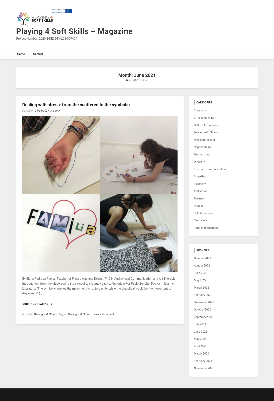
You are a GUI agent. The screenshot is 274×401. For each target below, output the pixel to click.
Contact (38, 54)
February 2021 (203, 361)
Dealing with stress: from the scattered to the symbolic (76, 104)
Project (198, 205)
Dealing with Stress (45, 314)
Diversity (199, 161)
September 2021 (204, 317)
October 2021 (202, 309)
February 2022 (203, 295)
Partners (199, 198)
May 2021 (200, 339)
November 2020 (204, 368)
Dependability (202, 147)
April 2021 (200, 346)
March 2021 (201, 353)
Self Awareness (203, 213)
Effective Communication (210, 169)
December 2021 (204, 302)
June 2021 (200, 331)
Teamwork (200, 220)
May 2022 (200, 280)
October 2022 (202, 258)
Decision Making (204, 140)
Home (21, 54)
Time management (206, 228)
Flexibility (200, 184)
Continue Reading (37, 304)
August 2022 (202, 265)
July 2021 (200, 324)
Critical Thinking (204, 117)
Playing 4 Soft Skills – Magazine (74, 31)
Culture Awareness (206, 125)
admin (57, 110)
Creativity (200, 110)
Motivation (200, 191)
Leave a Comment (103, 314)
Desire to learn (203, 154)
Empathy (199, 176)
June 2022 (200, 273)
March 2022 (201, 287)
